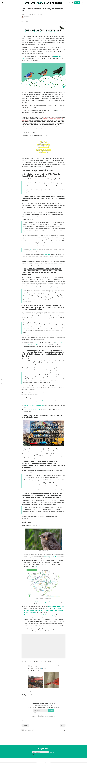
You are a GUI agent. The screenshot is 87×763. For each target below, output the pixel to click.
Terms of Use (49, 715)
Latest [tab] (26, 730)
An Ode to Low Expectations (35, 174)
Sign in (83, 2)
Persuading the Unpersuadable (32, 410)
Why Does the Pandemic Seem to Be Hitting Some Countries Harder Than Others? (41, 270)
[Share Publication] (72, 2)
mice (36, 249)
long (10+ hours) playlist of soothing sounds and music (41, 602)
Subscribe (77, 2)
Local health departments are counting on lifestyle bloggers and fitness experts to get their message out (43, 610)
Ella (27, 160)
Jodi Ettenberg (27, 16)
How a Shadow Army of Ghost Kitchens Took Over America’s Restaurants (41, 306)
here (35, 566)
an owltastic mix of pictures (52, 556)
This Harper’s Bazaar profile (56, 606)
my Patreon (49, 89)
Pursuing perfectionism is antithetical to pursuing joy (39, 614)
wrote (58, 110)
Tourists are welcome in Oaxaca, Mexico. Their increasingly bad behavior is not (42, 494)
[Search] (70, 2)
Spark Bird (28, 415)
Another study (47, 254)
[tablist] (28, 730)
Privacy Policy (52, 716)
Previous (25, 725)
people (30, 249)
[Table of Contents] (1, 381)
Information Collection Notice (43, 716)
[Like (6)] (23, 22)
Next (63, 725)
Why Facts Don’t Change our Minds (33, 401)
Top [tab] (23, 730)
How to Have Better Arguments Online (34, 405)
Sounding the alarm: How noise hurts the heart (44, 196)
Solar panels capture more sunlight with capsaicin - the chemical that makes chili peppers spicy (40, 463)
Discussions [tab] (30, 730)
